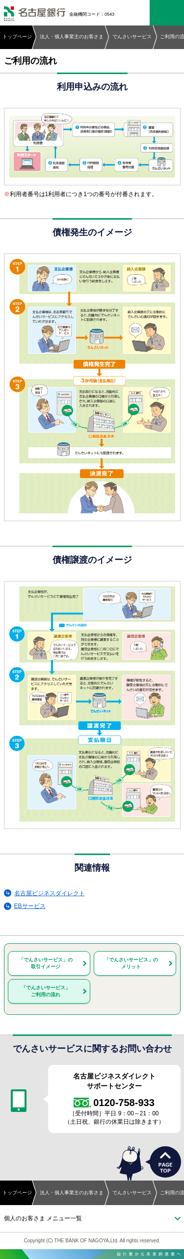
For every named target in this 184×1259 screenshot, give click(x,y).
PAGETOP (165, 1162)
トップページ (17, 36)
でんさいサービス (132, 36)
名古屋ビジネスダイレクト (49, 893)
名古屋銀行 (34, 14)
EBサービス (30, 906)
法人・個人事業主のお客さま (72, 36)
